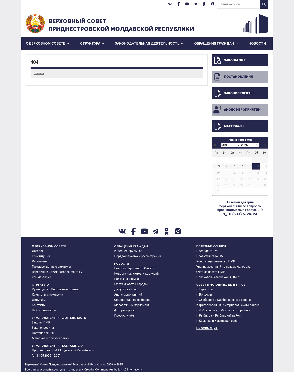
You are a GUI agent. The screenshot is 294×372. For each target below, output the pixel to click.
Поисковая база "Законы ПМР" (218, 277)
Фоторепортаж (124, 310)
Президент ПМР (207, 251)
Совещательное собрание (132, 300)
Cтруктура (92, 43)
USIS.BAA (76, 345)
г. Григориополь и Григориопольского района (228, 305)
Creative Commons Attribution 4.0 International (113, 369)
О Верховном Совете (47, 43)
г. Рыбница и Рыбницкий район (218, 315)
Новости (259, 43)
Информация (207, 328)
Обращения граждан (216, 43)
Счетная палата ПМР (210, 272)
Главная (39, 73)
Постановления (233, 76)
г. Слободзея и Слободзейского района (223, 300)
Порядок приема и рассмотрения (137, 256)
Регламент (39, 261)
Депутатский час (125, 289)
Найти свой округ (44, 310)
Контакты (39, 305)
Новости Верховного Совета (134, 268)
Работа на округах (127, 279)
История (38, 251)
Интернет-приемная (128, 251)
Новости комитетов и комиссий (136, 273)
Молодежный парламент (131, 305)
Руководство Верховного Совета (55, 289)
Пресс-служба (124, 315)
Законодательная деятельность (149, 43)
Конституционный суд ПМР (215, 261)
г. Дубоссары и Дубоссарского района (223, 310)
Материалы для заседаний (50, 338)
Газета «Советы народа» (131, 284)
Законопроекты (233, 93)
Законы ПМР (229, 60)
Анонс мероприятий (236, 109)
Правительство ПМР (211, 256)
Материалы (228, 126)
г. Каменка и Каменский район (217, 321)
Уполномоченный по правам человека (223, 266)
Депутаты (39, 300)
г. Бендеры (204, 294)
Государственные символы (51, 266)
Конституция (41, 256)
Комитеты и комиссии (47, 294)
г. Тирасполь (205, 289)
